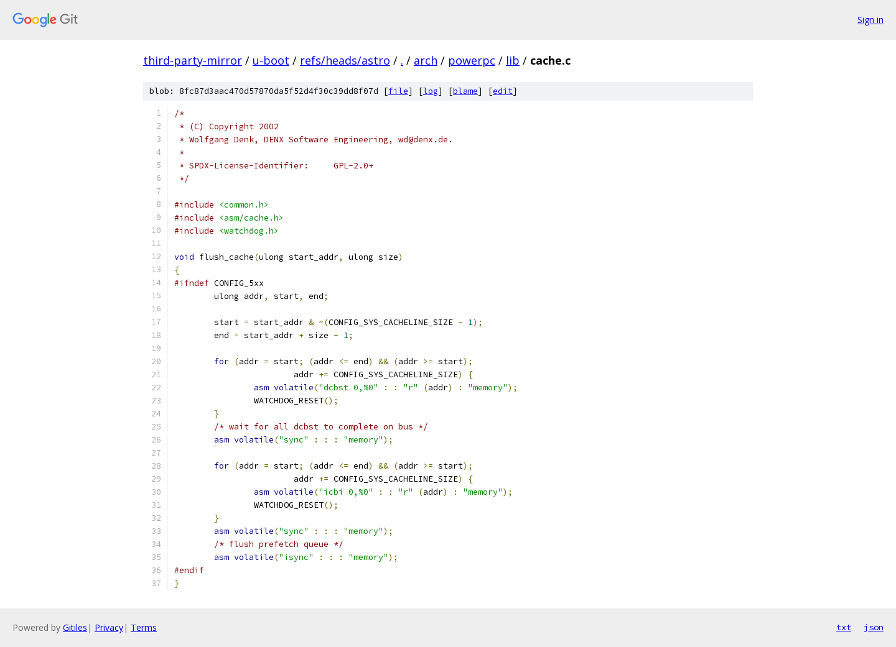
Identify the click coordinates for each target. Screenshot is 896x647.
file (398, 91)
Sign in (870, 19)
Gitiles (75, 627)
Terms (144, 627)
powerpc (471, 60)
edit (503, 91)
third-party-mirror (192, 60)
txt (843, 627)
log (430, 91)
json (874, 627)
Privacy (109, 627)
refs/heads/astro (345, 60)
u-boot (271, 60)
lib (513, 60)
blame (465, 91)
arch (425, 60)
